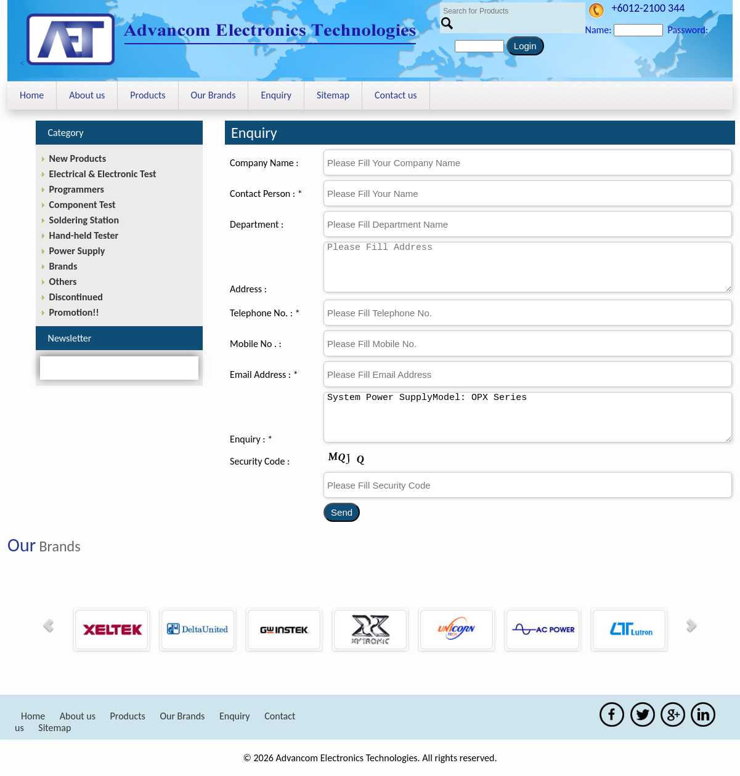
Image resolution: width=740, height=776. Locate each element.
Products (147, 95)
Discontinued (76, 297)
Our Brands (213, 95)
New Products (77, 158)
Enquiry (276, 95)
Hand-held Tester (84, 235)
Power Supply (77, 251)
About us (87, 95)
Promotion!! (74, 312)
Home (32, 95)
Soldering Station (84, 220)
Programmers (76, 189)
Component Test (82, 204)
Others (63, 281)
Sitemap (333, 95)
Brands (63, 266)
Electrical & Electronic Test (103, 174)
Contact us (396, 95)
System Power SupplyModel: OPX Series (527, 417)
